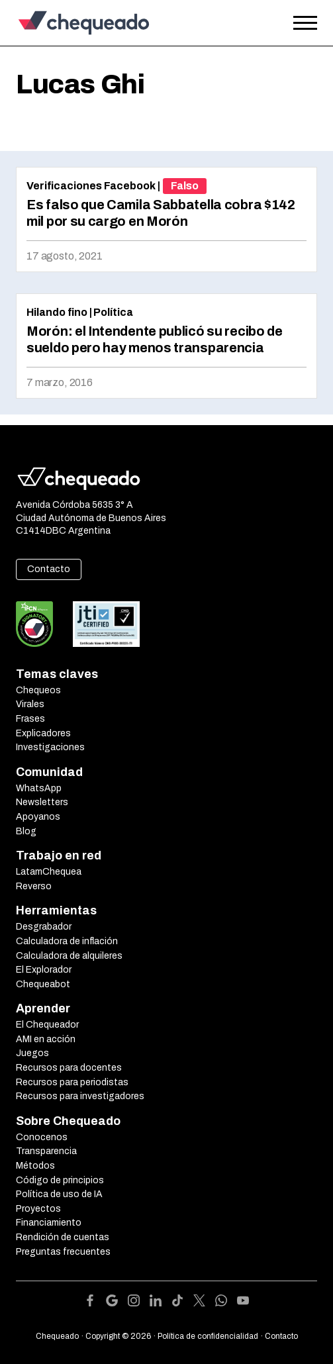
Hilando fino (56, 312)
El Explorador (43, 970)
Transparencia (46, 1151)
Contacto (48, 569)
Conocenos (42, 1137)
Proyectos (38, 1209)
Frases (30, 719)
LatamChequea (48, 872)
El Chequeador (47, 1025)
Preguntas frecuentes (63, 1252)
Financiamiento (48, 1223)
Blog (26, 831)
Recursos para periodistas (72, 1082)
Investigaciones (50, 747)
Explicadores (43, 733)
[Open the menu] (305, 23)
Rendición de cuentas (62, 1237)
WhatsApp (39, 788)
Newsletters (42, 802)
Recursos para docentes (69, 1068)
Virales (30, 704)
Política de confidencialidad (208, 1336)
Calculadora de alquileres (69, 956)
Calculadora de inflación (67, 941)
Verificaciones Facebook (91, 185)
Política (113, 312)
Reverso (34, 886)
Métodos (35, 1166)
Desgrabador (43, 927)
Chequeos (38, 690)
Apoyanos (38, 817)
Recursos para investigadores (80, 1096)
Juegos (32, 1053)
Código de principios (60, 1180)
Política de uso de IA (59, 1194)
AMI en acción (45, 1039)
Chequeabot (43, 984)
